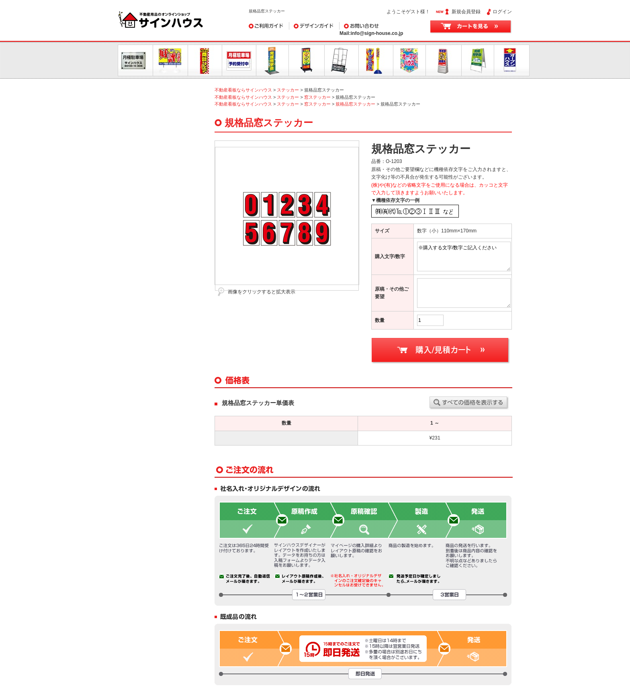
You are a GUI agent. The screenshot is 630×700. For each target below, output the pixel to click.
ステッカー (288, 90)
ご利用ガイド (269, 26)
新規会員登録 (466, 11)
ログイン (502, 11)
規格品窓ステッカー (355, 104)
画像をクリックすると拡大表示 (261, 292)
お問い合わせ (380, 26)
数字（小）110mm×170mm (447, 231)
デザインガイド (314, 26)
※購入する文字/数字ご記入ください (464, 256)
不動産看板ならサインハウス (243, 90)
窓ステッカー (317, 97)
